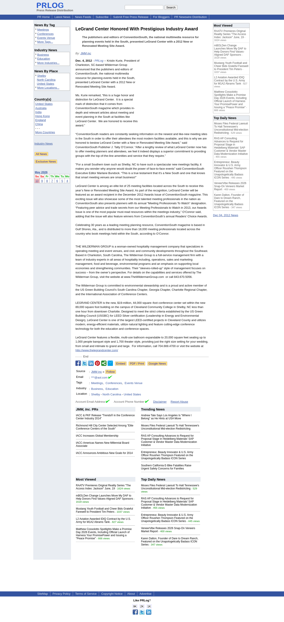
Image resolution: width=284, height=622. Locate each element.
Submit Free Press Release (130, 17)
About (131, 593)
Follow (110, 371)
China (39, 124)
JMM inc (85, 53)
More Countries (45, 132)
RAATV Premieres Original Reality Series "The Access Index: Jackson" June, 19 (103, 487)
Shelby (41, 75)
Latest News (62, 17)
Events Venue (46, 37)
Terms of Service (86, 593)
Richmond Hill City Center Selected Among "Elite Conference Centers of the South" (104, 427)
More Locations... (48, 87)
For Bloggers (161, 17)
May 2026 (41, 172)
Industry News (43, 143)
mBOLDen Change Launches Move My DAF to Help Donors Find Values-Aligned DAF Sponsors (104, 497)
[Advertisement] (175, 91)
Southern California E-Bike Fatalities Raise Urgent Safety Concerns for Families (166, 467)
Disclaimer (160, 401)
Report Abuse (179, 401)
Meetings (43, 29)
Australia (41, 108)
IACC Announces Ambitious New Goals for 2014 (104, 453)
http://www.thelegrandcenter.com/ (96, 350)
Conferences (45, 33)
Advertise (146, 593)
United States (45, 83)
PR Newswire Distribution (190, 17)
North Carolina (46, 79)
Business (43, 54)
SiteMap (42, 593)
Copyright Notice (111, 593)
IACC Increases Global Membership (97, 435)
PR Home (43, 17)
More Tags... (45, 41)
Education (43, 58)
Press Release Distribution (55, 8)
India (38, 112)
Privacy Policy (62, 593)
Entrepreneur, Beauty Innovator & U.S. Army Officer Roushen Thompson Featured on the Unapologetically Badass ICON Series (167, 455)
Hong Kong (42, 116)
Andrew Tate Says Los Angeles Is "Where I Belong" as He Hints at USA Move (166, 417)
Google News (157, 363)
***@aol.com (99, 377)
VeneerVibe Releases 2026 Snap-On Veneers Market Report (230, 186)
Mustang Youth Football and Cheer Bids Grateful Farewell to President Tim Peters (104, 510)
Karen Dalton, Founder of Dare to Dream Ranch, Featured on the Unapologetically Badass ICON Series (169, 541)
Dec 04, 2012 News (225, 215)
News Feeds (83, 17)
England (40, 120)
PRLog (99, 60)
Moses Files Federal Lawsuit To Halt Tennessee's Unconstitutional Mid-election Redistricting (170, 427)
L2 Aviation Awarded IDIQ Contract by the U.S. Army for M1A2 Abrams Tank (103, 520)
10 (37, 180)
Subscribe (102, 17)
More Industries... (48, 63)
